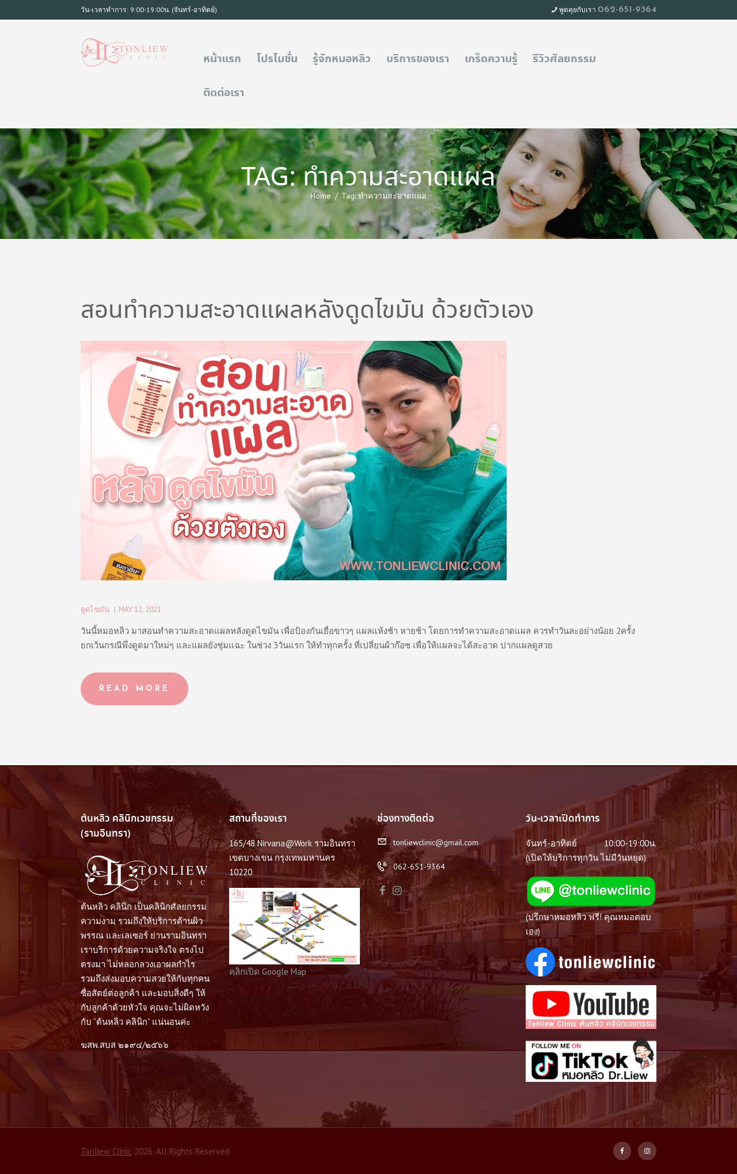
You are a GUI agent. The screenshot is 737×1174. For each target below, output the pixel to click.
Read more (134, 689)
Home (320, 196)
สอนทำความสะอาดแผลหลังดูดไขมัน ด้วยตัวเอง (307, 311)
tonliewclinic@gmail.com (435, 842)
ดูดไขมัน (95, 609)
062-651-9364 (627, 9)
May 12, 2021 (140, 609)
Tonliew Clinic (106, 1151)
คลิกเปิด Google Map (267, 971)
